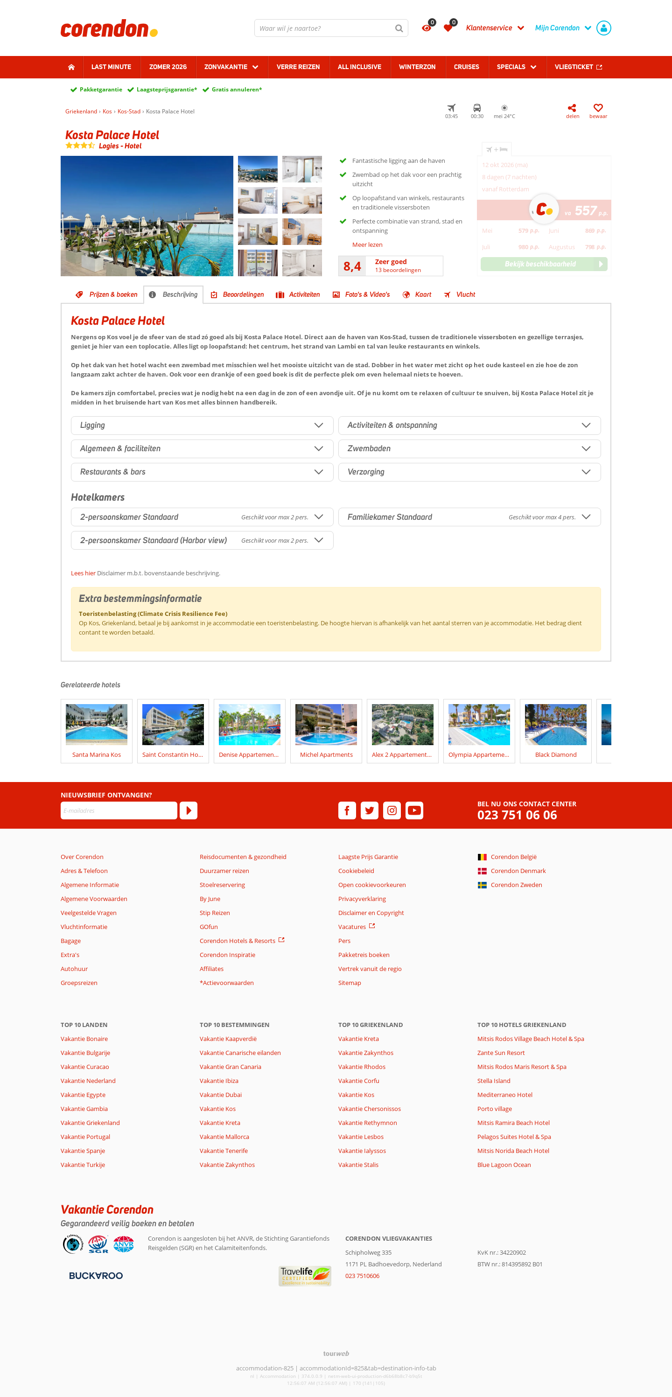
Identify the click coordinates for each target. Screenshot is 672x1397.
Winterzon (417, 67)
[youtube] (414, 810)
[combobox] (331, 28)
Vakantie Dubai (221, 1094)
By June (210, 898)
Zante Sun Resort (501, 1052)
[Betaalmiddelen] (95, 1275)
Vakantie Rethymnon (367, 1122)
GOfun (209, 926)
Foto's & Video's (367, 294)
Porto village (494, 1108)
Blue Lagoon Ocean (504, 1164)
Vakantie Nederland (88, 1080)
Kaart (423, 294)
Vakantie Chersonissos (369, 1108)
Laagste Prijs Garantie (368, 856)
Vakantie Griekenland (90, 1122)
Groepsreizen (79, 982)
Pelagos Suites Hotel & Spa (514, 1136)
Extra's (70, 954)
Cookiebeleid (356, 870)
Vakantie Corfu (358, 1080)
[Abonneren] (188, 810)
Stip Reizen (215, 912)
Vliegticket (574, 67)
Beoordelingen (243, 294)
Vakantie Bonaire (84, 1038)
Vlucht (465, 294)
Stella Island (494, 1080)
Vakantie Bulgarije (85, 1052)
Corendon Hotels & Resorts (237, 940)
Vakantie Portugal (85, 1136)
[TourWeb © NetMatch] (336, 1353)
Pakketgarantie (101, 89)
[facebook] (347, 810)
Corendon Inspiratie (227, 954)
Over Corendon (82, 856)
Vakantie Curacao (85, 1066)
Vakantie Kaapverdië (228, 1038)
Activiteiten (304, 294)
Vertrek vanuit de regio (370, 968)
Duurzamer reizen (224, 870)
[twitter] (369, 810)
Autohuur (74, 968)
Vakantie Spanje (83, 1150)
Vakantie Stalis (358, 1164)
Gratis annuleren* (237, 89)
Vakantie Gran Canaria (230, 1066)
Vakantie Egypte (83, 1094)
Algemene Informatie (90, 884)
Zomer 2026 (168, 67)
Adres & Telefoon (84, 870)
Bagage (71, 940)
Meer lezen (367, 244)
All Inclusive (359, 67)
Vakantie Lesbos (361, 1136)
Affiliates (212, 968)
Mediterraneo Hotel (504, 1094)
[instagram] (392, 810)
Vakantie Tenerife (224, 1150)
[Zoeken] (399, 28)
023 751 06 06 (517, 815)
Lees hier (83, 573)
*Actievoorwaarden (227, 982)
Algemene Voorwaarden (94, 898)
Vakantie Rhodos (361, 1066)
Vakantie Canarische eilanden (240, 1052)
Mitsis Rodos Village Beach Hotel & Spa (530, 1038)
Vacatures (352, 926)
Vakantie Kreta (220, 1122)
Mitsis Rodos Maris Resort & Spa (522, 1066)
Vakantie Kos (218, 1108)
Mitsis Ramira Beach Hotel (513, 1122)
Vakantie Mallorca (224, 1136)
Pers (344, 940)
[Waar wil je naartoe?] (331, 28)
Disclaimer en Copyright (371, 912)
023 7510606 (362, 1275)
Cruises (466, 67)
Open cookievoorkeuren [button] (372, 884)
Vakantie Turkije (83, 1164)
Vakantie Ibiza (219, 1080)
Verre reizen (298, 67)
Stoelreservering (222, 884)
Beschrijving (180, 294)
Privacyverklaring (362, 898)
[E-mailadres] (119, 810)
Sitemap (349, 982)
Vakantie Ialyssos (362, 1150)
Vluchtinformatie (84, 926)
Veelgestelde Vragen (89, 912)
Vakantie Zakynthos (227, 1164)
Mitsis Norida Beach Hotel (513, 1150)
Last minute (111, 67)
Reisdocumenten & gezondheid (243, 856)
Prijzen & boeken (114, 294)
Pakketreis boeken (364, 954)
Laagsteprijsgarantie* (167, 89)
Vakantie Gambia (84, 1108)
